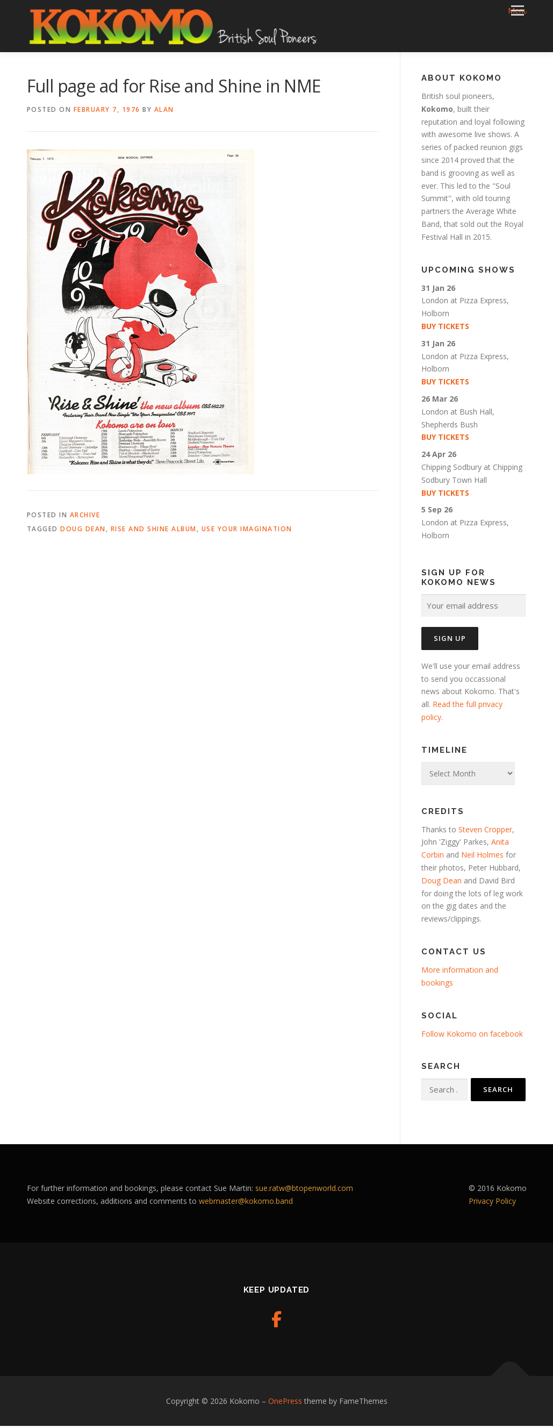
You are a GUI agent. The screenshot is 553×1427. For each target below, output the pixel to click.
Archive (85, 515)
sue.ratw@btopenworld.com (304, 1189)
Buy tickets (445, 327)
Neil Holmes (481, 856)
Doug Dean (83, 529)
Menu (517, 10)
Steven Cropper (485, 830)
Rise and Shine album (154, 529)
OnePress (285, 1401)
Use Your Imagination (247, 529)
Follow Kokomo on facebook (472, 1034)
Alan (164, 110)
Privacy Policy (492, 1202)
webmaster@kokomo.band (246, 1202)
